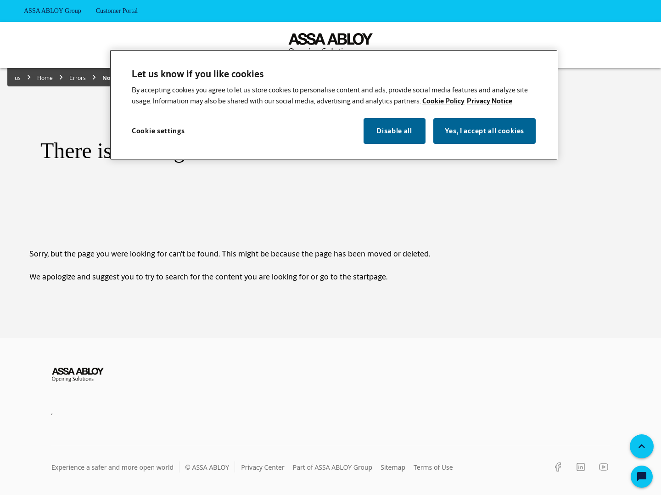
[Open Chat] (642, 477)
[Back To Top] (642, 446)
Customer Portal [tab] (117, 11)
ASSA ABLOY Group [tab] (53, 11)
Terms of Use (433, 467)
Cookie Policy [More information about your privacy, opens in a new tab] (443, 101)
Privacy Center (262, 467)
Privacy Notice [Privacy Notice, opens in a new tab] (489, 101)
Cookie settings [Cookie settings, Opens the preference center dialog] (158, 130)
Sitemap (393, 467)
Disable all (394, 130)
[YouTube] (604, 467)
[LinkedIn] (581, 467)
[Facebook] (558, 467)
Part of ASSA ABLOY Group (333, 467)
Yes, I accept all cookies (485, 130)
